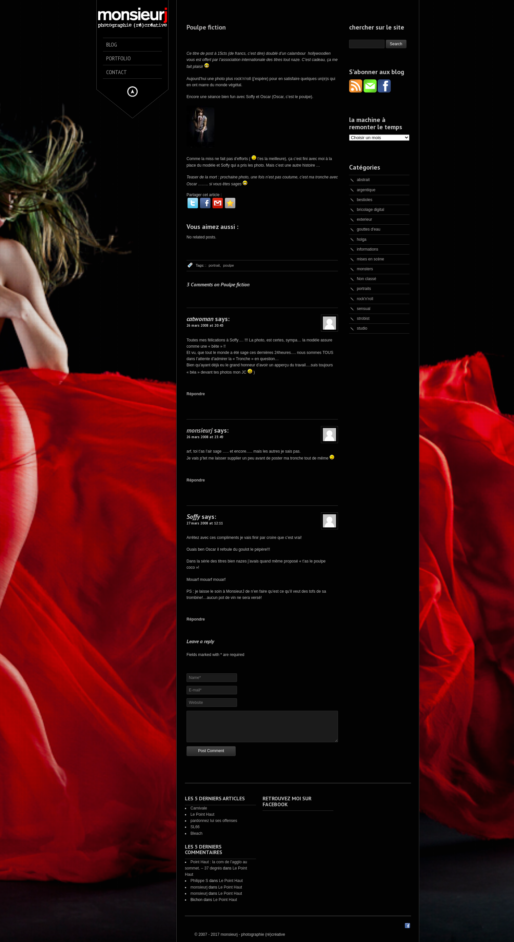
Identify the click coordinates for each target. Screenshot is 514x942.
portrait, (214, 265)
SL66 (195, 827)
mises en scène (370, 259)
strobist (363, 318)
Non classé (366, 278)
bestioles (364, 199)
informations (367, 249)
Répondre (196, 394)
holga (361, 239)
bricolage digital (370, 209)
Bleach (196, 833)
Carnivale (198, 808)
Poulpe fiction (206, 27)
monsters (365, 269)
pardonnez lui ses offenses (213, 820)
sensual (363, 308)
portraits (364, 288)
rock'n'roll (365, 299)
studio (362, 328)
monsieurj (199, 430)
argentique (366, 190)
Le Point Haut (202, 814)
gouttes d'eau (368, 229)
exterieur (364, 219)
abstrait (363, 179)
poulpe (228, 265)
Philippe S (199, 880)
